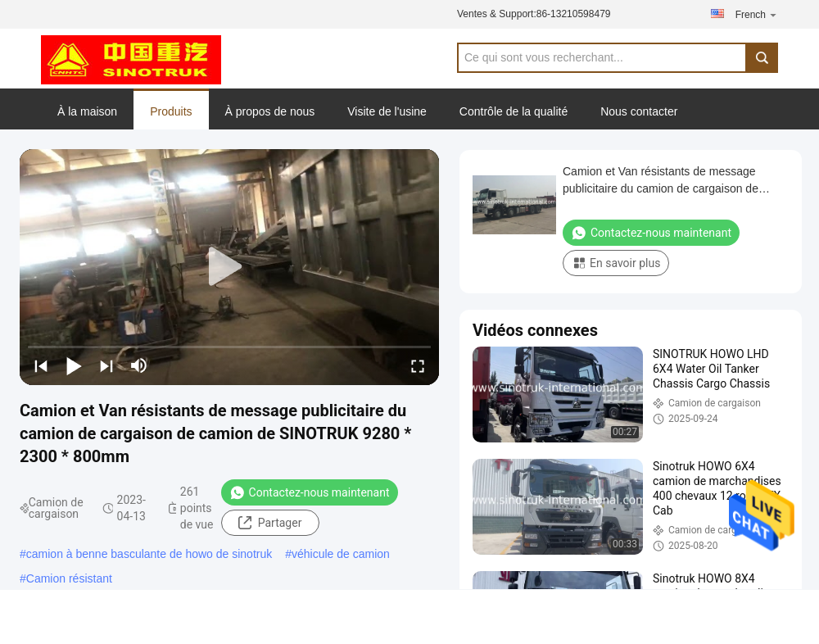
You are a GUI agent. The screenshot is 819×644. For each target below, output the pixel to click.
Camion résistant (69, 578)
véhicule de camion (341, 553)
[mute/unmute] (139, 365)
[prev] (41, 365)
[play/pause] (73, 365)
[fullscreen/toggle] (417, 365)
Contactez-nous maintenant (309, 492)
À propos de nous (270, 111)
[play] (229, 267)
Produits (171, 111)
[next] (106, 365)
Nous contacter (638, 111)
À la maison (87, 111)
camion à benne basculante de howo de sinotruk (149, 553)
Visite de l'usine (387, 111)
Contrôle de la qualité (513, 111)
